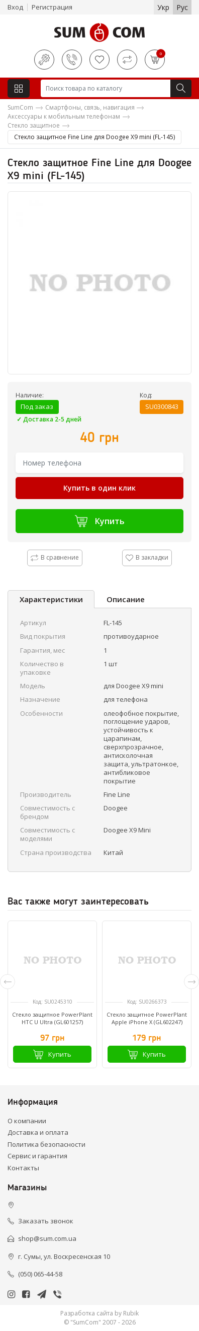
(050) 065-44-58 (40, 1273)
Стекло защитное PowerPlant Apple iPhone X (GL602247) (147, 1018)
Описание (126, 599)
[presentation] (7, 981)
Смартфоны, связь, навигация (90, 107)
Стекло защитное (34, 125)
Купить (100, 521)
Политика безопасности (46, 1144)
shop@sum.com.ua (47, 1238)
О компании (27, 1120)
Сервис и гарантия (37, 1155)
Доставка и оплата (38, 1132)
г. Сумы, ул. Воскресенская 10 (64, 1256)
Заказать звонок (45, 1220)
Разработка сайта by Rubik (99, 1313)
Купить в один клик (99, 488)
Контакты (23, 1167)
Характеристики (51, 599)
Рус (182, 7)
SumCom (20, 107)
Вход (15, 7)
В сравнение (55, 557)
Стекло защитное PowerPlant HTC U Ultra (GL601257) (52, 1018)
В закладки (147, 557)
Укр (163, 7)
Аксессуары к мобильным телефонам (64, 116)
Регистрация (52, 7)
